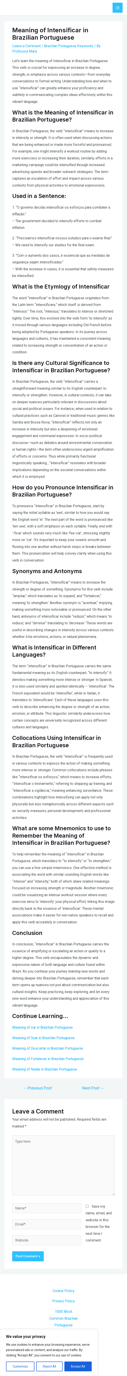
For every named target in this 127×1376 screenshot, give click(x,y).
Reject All (49, 1366)
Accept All (78, 1366)
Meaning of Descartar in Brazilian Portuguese (47, 1048)
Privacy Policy (63, 1301)
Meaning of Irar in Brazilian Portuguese (42, 1027)
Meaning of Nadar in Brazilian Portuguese (44, 1069)
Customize (20, 1366)
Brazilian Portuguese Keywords (68, 46)
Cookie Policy (63, 1291)
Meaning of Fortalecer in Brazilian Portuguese (48, 1059)
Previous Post (37, 1088)
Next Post (93, 1088)
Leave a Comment (26, 46)
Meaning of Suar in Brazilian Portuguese (43, 1038)
